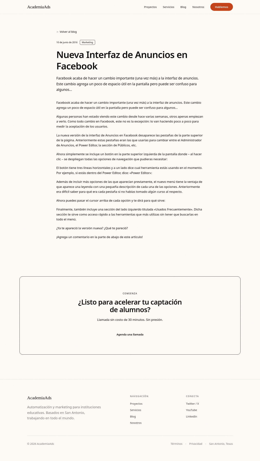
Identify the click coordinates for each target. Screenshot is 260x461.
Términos (176, 443)
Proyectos (150, 7)
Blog (183, 7)
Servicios (168, 7)
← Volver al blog (66, 31)
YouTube (191, 410)
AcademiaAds (38, 7)
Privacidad (195, 443)
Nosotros (198, 7)
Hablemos (221, 7)
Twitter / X (192, 403)
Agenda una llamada (130, 334)
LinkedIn (191, 416)
